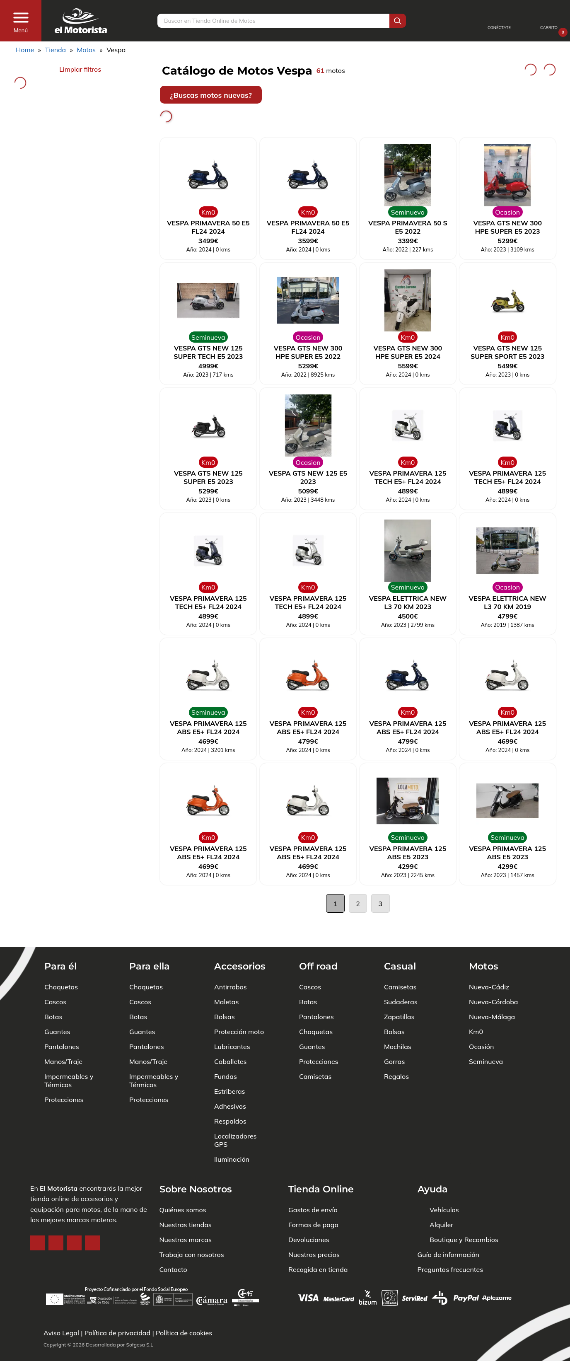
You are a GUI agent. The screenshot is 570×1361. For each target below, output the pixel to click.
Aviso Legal (61, 1333)
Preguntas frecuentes (450, 1244)
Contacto (173, 1244)
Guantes (57, 1007)
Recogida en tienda (318, 1244)
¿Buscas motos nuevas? (210, 94)
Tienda (55, 50)
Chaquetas (61, 962)
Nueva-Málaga (492, 992)
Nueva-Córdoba (493, 977)
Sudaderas (401, 977)
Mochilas (397, 1022)
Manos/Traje (63, 1036)
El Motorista (58, 1163)
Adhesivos (230, 1081)
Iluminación (231, 1134)
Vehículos (444, 1185)
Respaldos (230, 1096)
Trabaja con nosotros (191, 1230)
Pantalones (61, 1022)
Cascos (55, 977)
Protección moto (239, 1007)
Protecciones (64, 1075)
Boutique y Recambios (464, 1215)
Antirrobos (230, 962)
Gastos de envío (313, 1185)
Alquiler (441, 1200)
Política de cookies (184, 1333)
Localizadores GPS (235, 1115)
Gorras (394, 1036)
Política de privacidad (118, 1333)
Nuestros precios (314, 1230)
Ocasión (481, 1022)
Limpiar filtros (80, 69)
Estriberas (229, 1066)
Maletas (226, 977)
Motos (86, 50)
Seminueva (486, 1036)
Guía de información (449, 1230)
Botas (53, 992)
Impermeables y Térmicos (68, 1055)
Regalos (396, 1051)
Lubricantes (232, 1022)
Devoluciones (308, 1215)
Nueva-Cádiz (489, 962)
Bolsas (224, 992)
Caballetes (230, 1036)
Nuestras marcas (185, 1215)
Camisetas (315, 1051)
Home (25, 50)
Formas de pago (313, 1200)
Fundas (225, 1051)
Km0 (476, 1007)
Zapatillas (399, 992)
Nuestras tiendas (185, 1200)
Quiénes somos (182, 1185)
